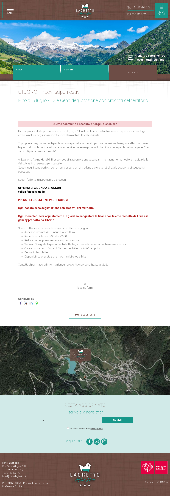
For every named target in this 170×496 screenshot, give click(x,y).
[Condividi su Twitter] (25, 303)
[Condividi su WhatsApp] (36, 303)
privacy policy (96, 428)
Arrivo (19, 70)
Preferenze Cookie (12, 486)
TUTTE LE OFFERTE (85, 314)
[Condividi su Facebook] (20, 303)
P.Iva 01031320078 (11, 483)
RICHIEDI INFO (137, 13)
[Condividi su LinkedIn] (31, 303)
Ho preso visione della (86, 428)
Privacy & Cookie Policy (35, 483)
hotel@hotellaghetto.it (14, 476)
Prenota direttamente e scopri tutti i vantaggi (146, 57)
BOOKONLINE (161, 11)
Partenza (68, 70)
